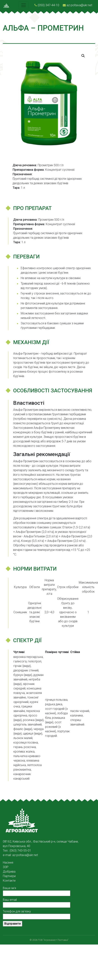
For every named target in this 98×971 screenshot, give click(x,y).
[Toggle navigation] (23, 5)
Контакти (9, 880)
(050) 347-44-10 (48, 5)
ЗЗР (5, 867)
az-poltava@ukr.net (79, 5)
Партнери (9, 876)
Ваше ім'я (36, 890)
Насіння (8, 862)
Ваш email (36, 902)
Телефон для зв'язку (36, 914)
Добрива (9, 871)
